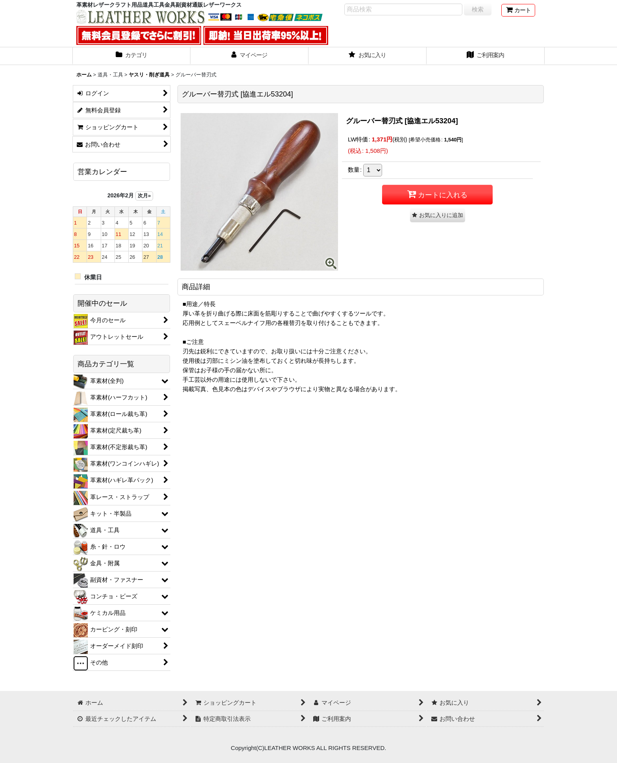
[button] (437, 215)
